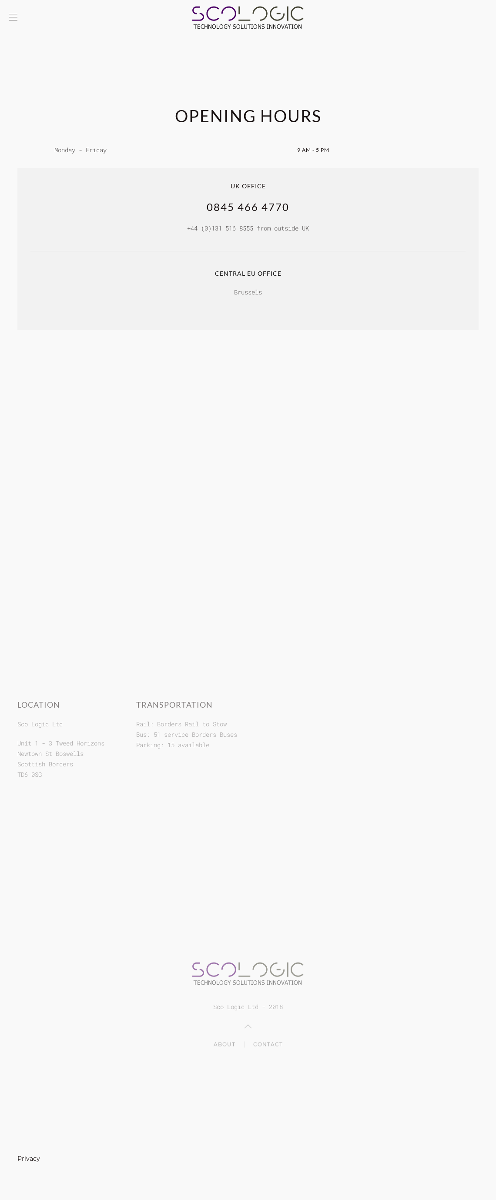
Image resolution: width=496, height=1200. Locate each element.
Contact (268, 1045)
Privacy (28, 1159)
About (224, 1045)
